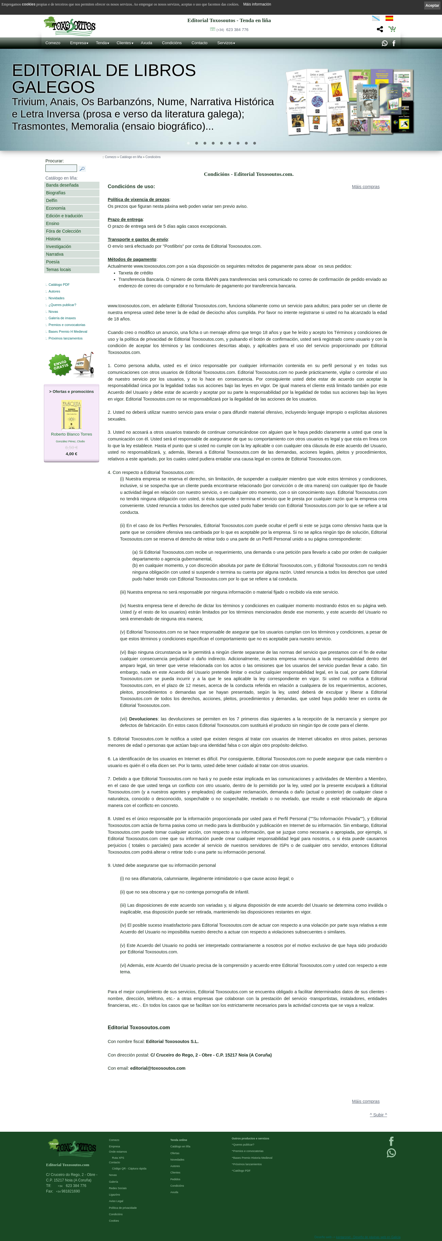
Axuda (146, 43)
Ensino (52, 223)
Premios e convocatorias (66, 325)
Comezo (52, 43)
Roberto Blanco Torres (71, 434)
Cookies (114, 1220)
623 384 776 (232, 29)
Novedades (177, 1159)
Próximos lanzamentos (65, 338)
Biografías (55, 192)
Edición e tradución (64, 215)
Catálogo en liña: (61, 178)
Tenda (101, 43)
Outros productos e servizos (250, 1138)
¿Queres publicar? (62, 305)
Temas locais (58, 269)
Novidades (56, 298)
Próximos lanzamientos (247, 1164)
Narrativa (55, 254)
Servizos (225, 43)
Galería (113, 1181)
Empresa (78, 43)
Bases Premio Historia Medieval (253, 1157)
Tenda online (178, 1140)
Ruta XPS (118, 1157)
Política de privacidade (123, 1207)
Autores (54, 291)
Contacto (199, 43)
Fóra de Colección (63, 231)
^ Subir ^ (378, 1114)
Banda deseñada (62, 185)
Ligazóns (114, 1194)
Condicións (172, 43)
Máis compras (366, 186)
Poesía (53, 261)
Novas (53, 311)
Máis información (257, 4)
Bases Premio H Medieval (67, 331)
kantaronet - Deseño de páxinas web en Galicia (368, 1237)
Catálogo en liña (131, 157)
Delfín (51, 200)
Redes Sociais (118, 1188)
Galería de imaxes (62, 318)
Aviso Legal (116, 1201)
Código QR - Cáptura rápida (129, 1168)
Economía (55, 208)
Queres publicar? (243, 1144)
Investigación (58, 246)
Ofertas (175, 1153)
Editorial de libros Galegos (104, 79)
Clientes (124, 43)
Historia (53, 238)
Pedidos (175, 1179)
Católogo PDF (242, 1170)
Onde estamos (118, 1151)
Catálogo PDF (59, 284)
